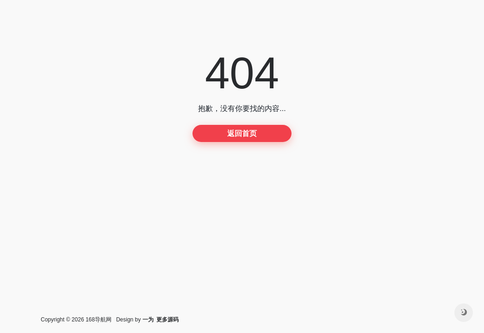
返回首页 (242, 133)
